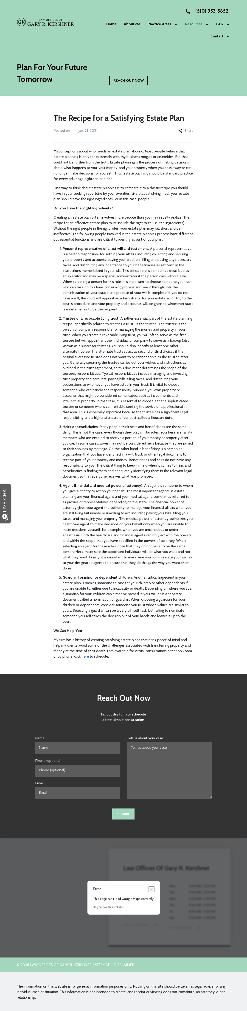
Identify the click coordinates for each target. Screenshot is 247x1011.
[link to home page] (45, 21)
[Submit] (123, 814)
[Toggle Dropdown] (176, 24)
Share (186, 130)
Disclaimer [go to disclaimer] (124, 965)
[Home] (111, 24)
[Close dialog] (151, 889)
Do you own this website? (108, 907)
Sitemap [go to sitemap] (102, 965)
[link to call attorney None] (205, 11)
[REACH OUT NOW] (128, 80)
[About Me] (132, 24)
